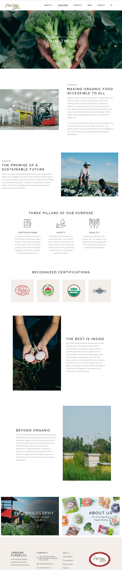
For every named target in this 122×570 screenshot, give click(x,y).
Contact (66, 568)
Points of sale (68, 564)
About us (66, 553)
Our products (68, 560)
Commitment (68, 556)
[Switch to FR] (111, 5)
